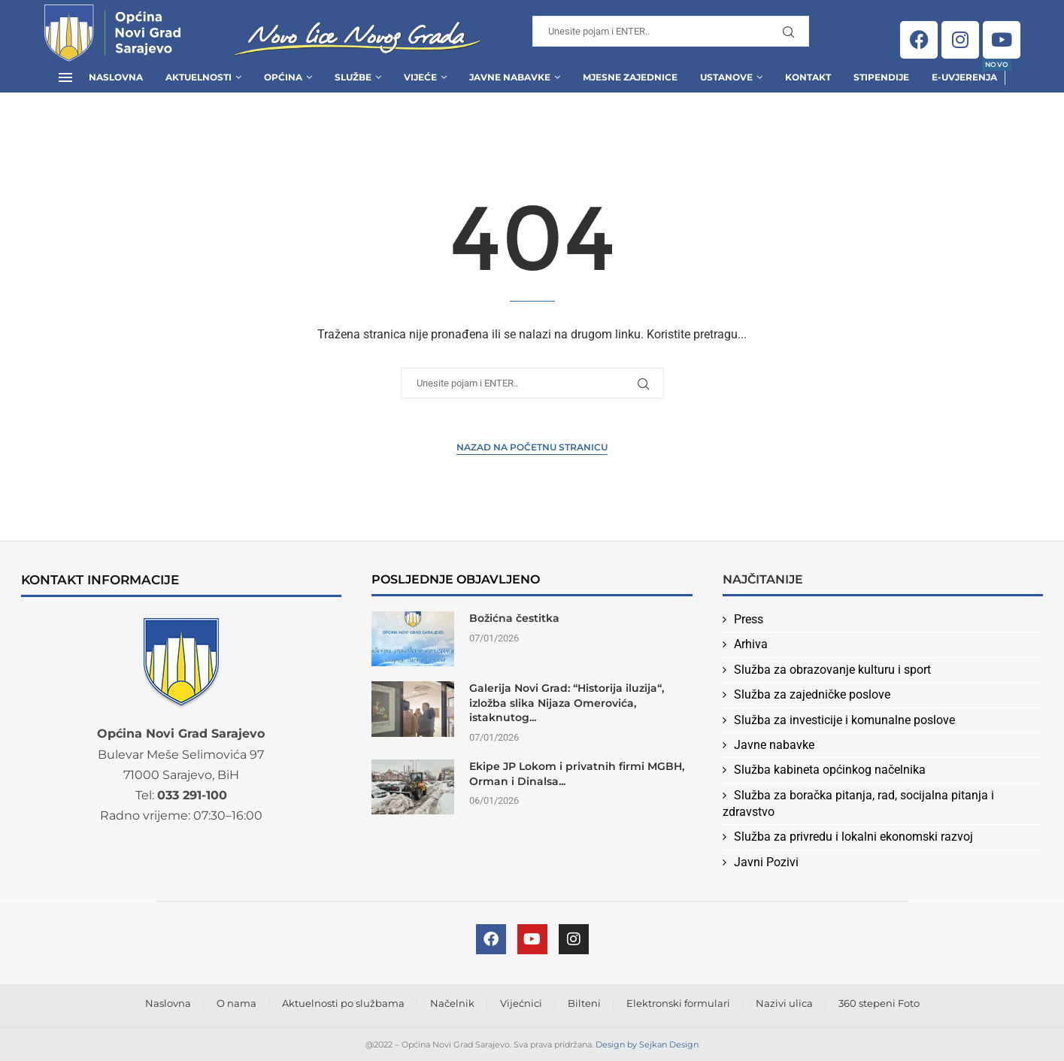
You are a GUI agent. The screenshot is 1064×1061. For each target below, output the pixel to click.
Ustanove (726, 77)
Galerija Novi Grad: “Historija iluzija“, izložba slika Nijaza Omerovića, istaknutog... (566, 702)
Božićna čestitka (514, 618)
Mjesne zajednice (630, 77)
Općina (283, 77)
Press (748, 619)
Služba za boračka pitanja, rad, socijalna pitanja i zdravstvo (858, 803)
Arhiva (751, 644)
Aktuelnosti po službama (343, 1003)
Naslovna (116, 77)
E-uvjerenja (964, 72)
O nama (236, 1003)
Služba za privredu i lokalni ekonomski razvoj (853, 836)
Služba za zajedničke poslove (812, 694)
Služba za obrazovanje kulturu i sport (832, 669)
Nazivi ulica (784, 1003)
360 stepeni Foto (879, 1003)
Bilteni (584, 1003)
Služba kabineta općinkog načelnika (830, 769)
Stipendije (881, 77)
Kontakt (808, 77)
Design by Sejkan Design (647, 1044)
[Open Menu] (65, 77)
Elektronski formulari (678, 1003)
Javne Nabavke (509, 77)
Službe (353, 77)
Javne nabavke (774, 745)
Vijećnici (521, 1003)
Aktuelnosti (198, 77)
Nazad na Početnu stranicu (532, 447)
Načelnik (452, 1003)
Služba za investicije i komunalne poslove (844, 720)
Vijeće (420, 77)
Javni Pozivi (766, 862)
